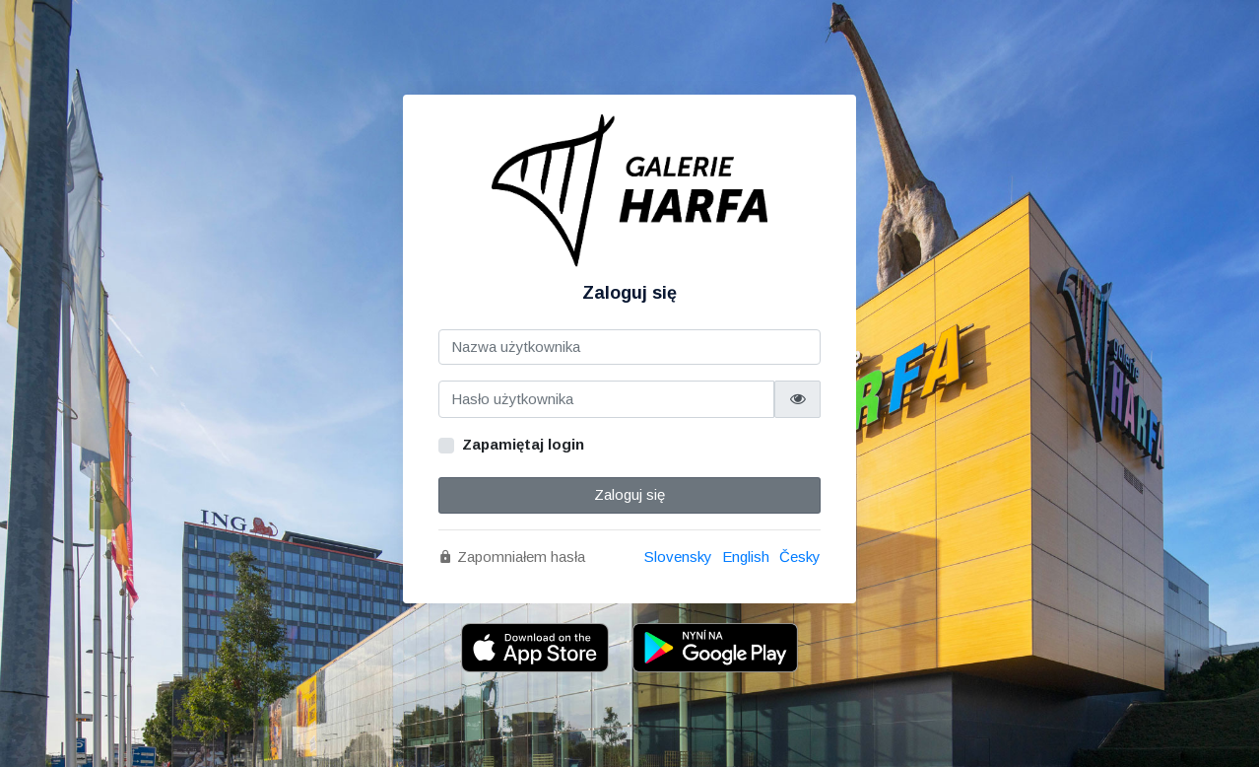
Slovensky (678, 556)
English (745, 556)
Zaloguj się (629, 494)
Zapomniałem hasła (511, 556)
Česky (800, 556)
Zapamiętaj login (523, 444)
